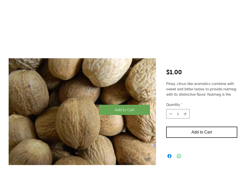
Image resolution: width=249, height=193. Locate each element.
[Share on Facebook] (169, 156)
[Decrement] (170, 113)
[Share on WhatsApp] (179, 156)
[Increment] (185, 113)
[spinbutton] (177, 113)
